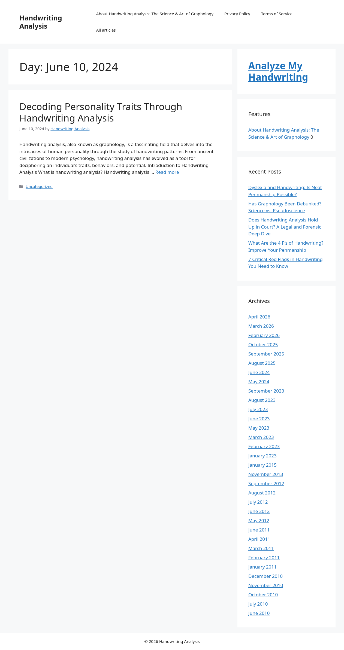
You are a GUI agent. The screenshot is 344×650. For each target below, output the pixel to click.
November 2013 (265, 474)
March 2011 (261, 548)
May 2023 (258, 428)
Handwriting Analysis (40, 22)
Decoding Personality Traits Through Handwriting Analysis (100, 112)
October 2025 (263, 344)
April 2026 (259, 317)
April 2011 (259, 539)
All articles (106, 30)
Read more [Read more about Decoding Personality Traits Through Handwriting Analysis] (167, 172)
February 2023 (264, 446)
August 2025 (262, 363)
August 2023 (262, 400)
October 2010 (263, 594)
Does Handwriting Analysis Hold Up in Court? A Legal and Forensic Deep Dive (284, 227)
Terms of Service (276, 13)
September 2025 (266, 354)
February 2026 (264, 335)
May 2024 (258, 381)
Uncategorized (39, 186)
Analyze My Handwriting (278, 71)
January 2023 (262, 455)
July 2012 (258, 502)
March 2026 (261, 326)
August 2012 (262, 493)
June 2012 (259, 511)
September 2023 (266, 391)
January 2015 (262, 465)
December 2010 (265, 576)
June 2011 (259, 530)
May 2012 (258, 520)
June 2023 (259, 418)
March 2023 (261, 437)
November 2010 (265, 585)
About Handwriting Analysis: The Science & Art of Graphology (154, 13)
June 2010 (259, 613)
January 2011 (262, 567)
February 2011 (264, 557)
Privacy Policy (237, 13)
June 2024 (259, 372)
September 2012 (266, 483)
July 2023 (258, 409)
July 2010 (258, 604)
